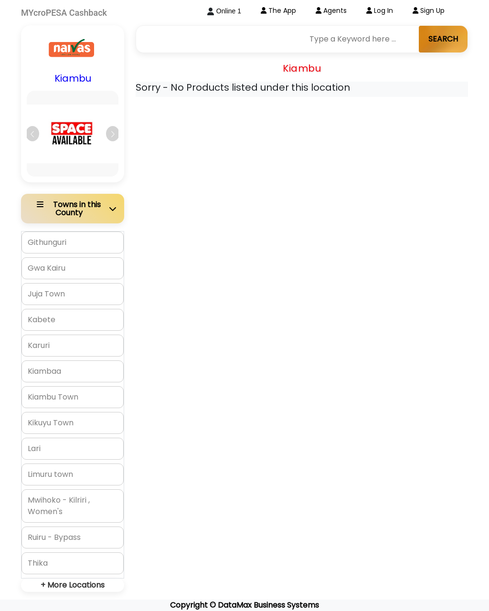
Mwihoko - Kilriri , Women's (59, 506)
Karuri (39, 345)
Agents (331, 10)
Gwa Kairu (46, 268)
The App (278, 10)
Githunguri (47, 242)
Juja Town (46, 293)
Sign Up (429, 10)
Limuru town (50, 474)
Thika (38, 563)
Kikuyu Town (51, 422)
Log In (379, 10)
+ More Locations (73, 584)
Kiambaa (44, 371)
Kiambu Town (53, 396)
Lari (34, 448)
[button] (32, 134)
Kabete (41, 319)
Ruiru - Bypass (54, 537)
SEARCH (443, 38)
